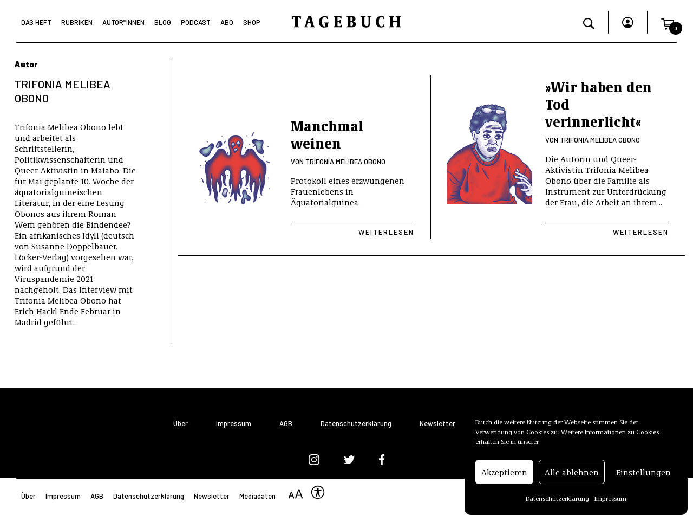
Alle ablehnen (572, 473)
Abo (226, 22)
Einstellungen (643, 473)
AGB (285, 423)
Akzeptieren (504, 473)
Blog (162, 22)
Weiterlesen (386, 232)
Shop (251, 22)
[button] (667, 22)
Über (180, 423)
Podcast (196, 22)
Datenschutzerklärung (557, 500)
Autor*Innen (123, 22)
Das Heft (36, 22)
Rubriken (77, 22)
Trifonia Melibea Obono (345, 161)
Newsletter (437, 423)
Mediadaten (257, 496)
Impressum (610, 500)
